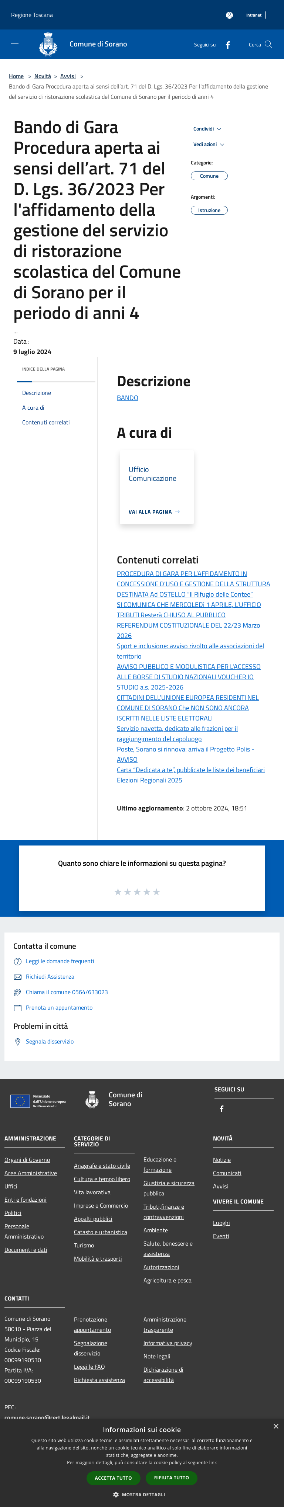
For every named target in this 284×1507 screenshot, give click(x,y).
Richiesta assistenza (99, 1379)
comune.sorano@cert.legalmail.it (47, 1417)
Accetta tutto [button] (113, 1478)
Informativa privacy (167, 1342)
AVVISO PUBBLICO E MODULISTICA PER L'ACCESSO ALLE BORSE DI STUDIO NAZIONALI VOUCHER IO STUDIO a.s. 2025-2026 (189, 677)
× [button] (275, 1427)
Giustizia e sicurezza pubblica (169, 1188)
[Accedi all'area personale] (229, 15)
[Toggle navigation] (14, 43)
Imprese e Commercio (101, 1205)
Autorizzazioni (161, 1267)
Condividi (208, 129)
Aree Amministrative (30, 1173)
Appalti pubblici (93, 1218)
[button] (142, 1494)
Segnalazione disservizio (90, 1348)
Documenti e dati (25, 1249)
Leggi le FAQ (89, 1366)
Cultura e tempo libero (102, 1178)
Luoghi (221, 1222)
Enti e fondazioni (25, 1199)
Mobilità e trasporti (98, 1258)
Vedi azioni (210, 144)
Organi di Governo (27, 1159)
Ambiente (155, 1230)
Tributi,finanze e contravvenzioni (163, 1211)
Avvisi (68, 76)
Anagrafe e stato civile (102, 1165)
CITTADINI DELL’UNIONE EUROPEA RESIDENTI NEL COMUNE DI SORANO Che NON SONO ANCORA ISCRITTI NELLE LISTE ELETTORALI (188, 707)
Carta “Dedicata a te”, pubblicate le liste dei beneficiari (191, 770)
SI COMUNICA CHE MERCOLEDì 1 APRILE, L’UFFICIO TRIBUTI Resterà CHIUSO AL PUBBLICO (189, 610)
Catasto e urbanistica (100, 1232)
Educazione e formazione (159, 1164)
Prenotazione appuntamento (92, 1324)
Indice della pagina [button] (43, 368)
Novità (42, 76)
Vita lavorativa (92, 1192)
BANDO (127, 398)
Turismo (84, 1245)
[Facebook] (224, 44)
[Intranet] (253, 15)
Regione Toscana (32, 14)
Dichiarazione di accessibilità (163, 1374)
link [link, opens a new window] (213, 1462)
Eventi (221, 1236)
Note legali (156, 1356)
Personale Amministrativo (24, 1231)
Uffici (10, 1186)
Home (16, 76)
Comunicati (227, 1173)
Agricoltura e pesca (167, 1280)
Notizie (222, 1159)
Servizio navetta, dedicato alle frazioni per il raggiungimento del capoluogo (177, 733)
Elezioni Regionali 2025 (149, 780)
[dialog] (142, 1463)
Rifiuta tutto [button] (171, 1478)
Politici (12, 1212)
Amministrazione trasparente (164, 1324)
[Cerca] (268, 44)
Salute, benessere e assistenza (168, 1248)
